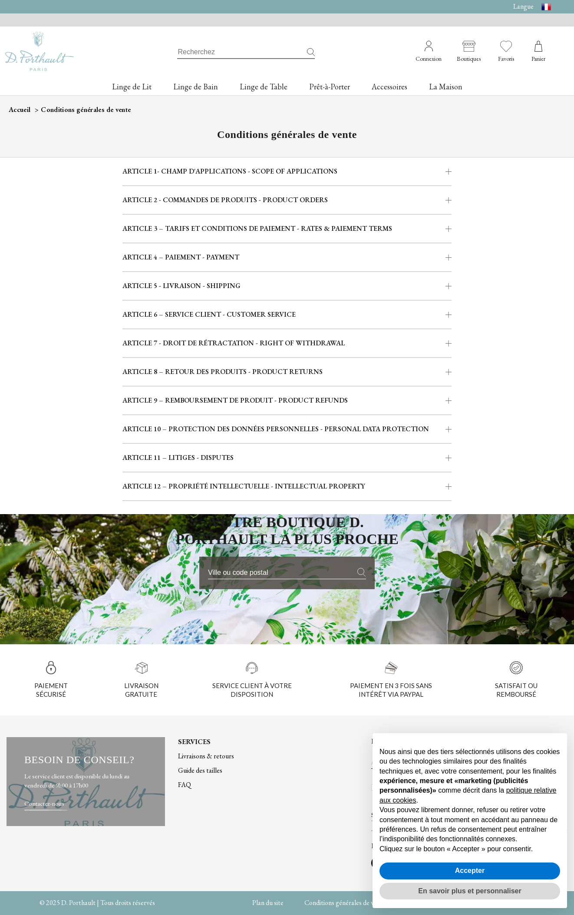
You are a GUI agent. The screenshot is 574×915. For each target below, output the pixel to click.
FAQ (184, 784)
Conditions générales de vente (86, 109)
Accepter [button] (470, 870)
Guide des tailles (200, 770)
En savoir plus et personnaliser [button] (469, 891)
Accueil (19, 109)
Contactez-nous (44, 803)
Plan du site (268, 902)
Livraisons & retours (206, 756)
